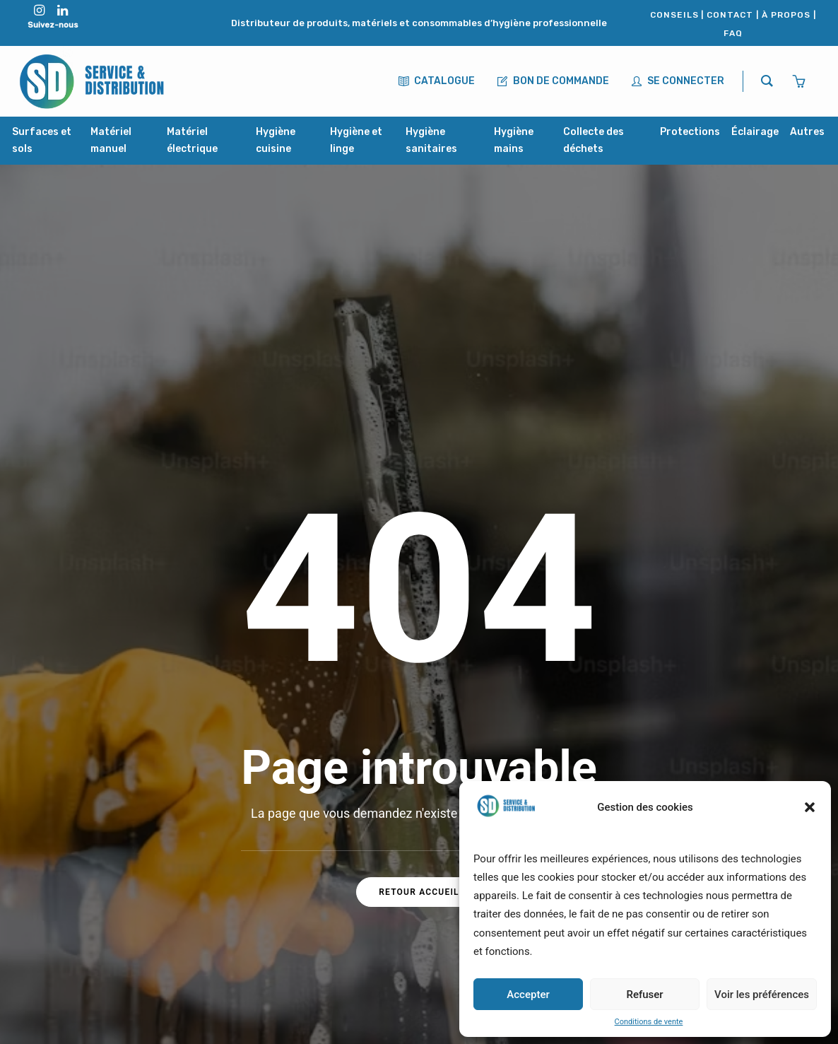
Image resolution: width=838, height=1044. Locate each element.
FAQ (733, 33)
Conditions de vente (649, 1021)
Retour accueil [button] (419, 624)
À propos (337, 835)
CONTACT (730, 15)
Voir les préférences (761, 994)
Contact (334, 865)
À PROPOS (786, 15)
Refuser (644, 994)
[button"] (39, 12)
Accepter (528, 994)
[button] (810, 807)
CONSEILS (674, 15)
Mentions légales (358, 925)
